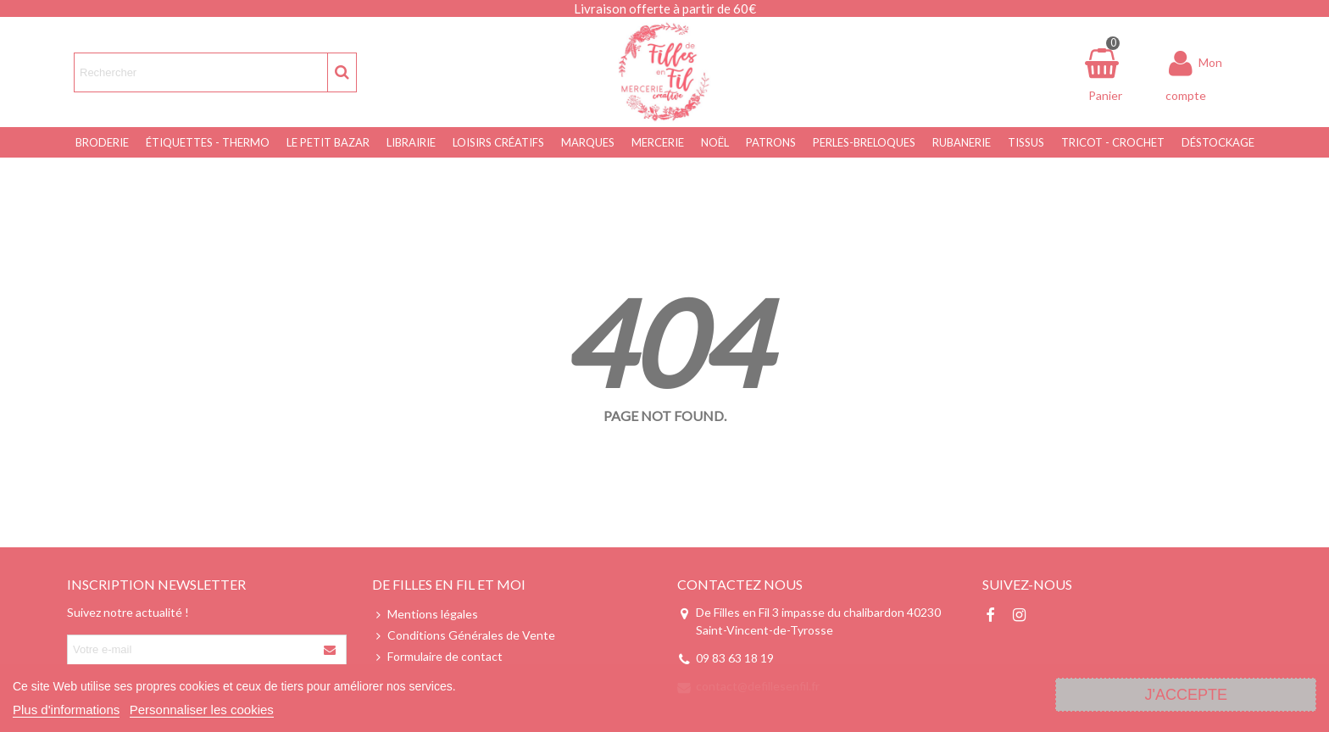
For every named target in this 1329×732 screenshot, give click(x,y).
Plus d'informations (66, 709)
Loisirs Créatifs (498, 142)
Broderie (102, 142)
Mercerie (657, 142)
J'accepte (1185, 694)
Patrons (771, 142)
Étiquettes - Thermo (208, 142)
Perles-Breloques (864, 142)
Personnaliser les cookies (202, 709)
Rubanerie (961, 142)
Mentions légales (425, 614)
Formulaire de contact (437, 656)
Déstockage (1218, 142)
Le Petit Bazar (328, 142)
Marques (587, 142)
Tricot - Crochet (1113, 142)
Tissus (1026, 142)
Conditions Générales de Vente (463, 635)
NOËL (715, 142)
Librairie (411, 142)
